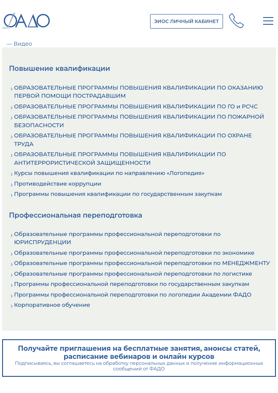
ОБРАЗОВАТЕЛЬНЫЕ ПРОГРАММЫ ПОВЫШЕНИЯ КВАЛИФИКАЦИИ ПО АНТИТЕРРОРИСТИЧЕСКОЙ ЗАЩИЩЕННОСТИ (120, 158)
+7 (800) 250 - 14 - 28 (236, 21)
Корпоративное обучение (52, 304)
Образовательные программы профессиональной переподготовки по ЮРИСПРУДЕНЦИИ (117, 238)
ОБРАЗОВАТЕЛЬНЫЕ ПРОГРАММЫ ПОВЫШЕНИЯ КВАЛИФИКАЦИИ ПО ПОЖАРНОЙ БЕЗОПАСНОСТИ (139, 120)
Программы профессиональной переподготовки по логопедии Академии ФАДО (133, 294)
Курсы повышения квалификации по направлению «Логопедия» (109, 172)
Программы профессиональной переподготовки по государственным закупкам (131, 283)
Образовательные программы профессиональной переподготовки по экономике (134, 252)
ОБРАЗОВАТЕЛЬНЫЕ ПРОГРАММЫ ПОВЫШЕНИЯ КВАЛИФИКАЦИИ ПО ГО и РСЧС (136, 106)
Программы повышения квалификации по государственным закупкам (118, 193)
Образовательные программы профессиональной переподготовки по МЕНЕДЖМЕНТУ (142, 262)
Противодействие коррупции (57, 183)
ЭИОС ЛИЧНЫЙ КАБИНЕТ (186, 21)
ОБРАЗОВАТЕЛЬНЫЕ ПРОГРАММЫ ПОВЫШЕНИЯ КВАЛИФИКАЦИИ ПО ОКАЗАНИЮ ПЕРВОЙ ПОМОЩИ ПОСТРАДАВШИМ (138, 91)
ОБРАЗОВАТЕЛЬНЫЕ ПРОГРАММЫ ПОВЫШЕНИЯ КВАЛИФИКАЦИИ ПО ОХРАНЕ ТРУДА (133, 139)
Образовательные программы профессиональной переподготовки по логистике (133, 273)
